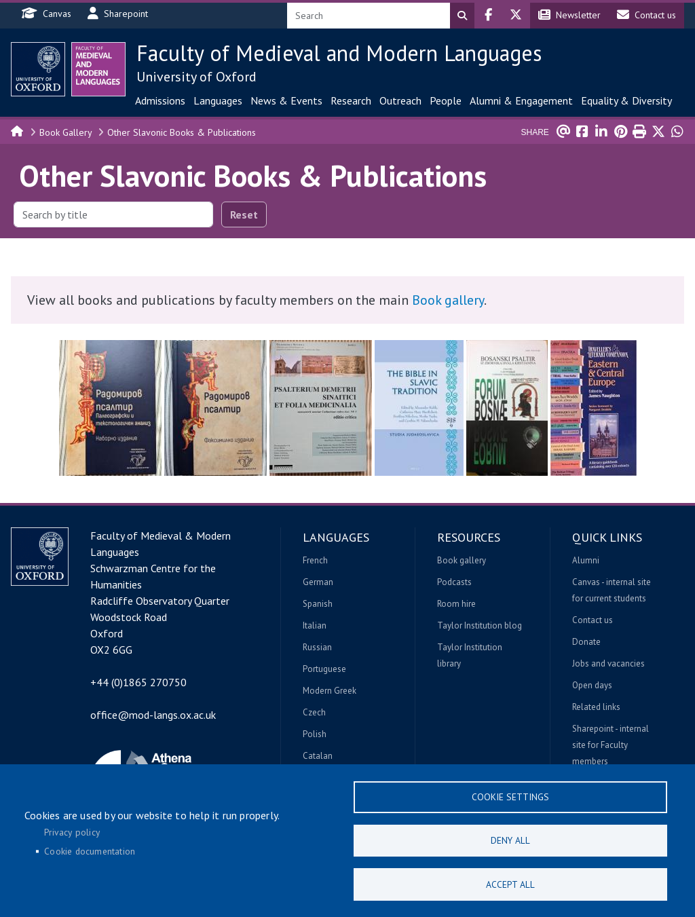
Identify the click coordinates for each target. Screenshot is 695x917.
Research (351, 100)
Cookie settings (510, 795)
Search (462, 16)
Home (17, 130)
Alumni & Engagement (521, 100)
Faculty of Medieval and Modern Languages (339, 53)
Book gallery (448, 300)
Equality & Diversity (626, 100)
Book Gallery (65, 132)
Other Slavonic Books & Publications (181, 132)
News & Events (286, 100)
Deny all (510, 840)
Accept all (510, 884)
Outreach (400, 100)
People (446, 100)
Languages (217, 100)
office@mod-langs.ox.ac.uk (153, 715)
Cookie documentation (89, 850)
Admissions (160, 100)
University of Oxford (196, 77)
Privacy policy (72, 831)
